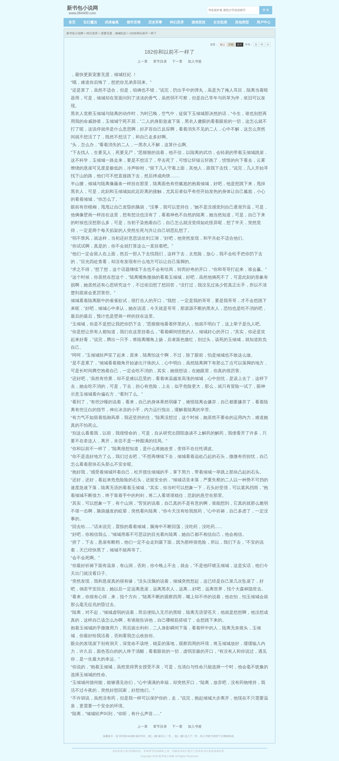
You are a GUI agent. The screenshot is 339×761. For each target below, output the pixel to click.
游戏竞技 (198, 22)
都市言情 (134, 22)
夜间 (239, 44)
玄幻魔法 (90, 22)
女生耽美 (220, 22)
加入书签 (195, 61)
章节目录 (160, 61)
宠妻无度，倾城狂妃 (113, 33)
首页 (72, 22)
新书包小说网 (74, 33)
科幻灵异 (177, 22)
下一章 (177, 61)
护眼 (231, 44)
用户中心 (263, 22)
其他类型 (242, 22)
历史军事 (155, 22)
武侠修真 (112, 22)
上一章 (142, 61)
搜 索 (265, 9)
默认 (222, 44)
